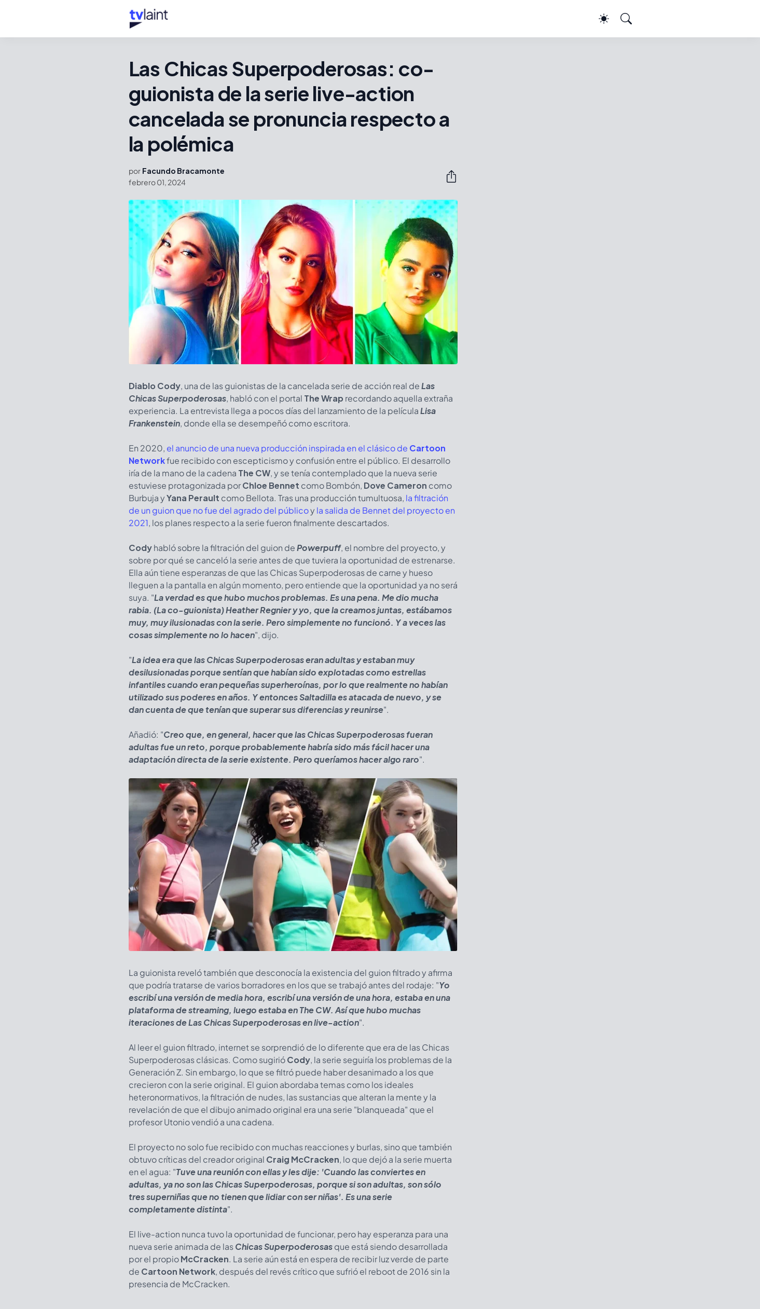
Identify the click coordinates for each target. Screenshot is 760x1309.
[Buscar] (621, 18)
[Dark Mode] (598, 18)
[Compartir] (447, 176)
